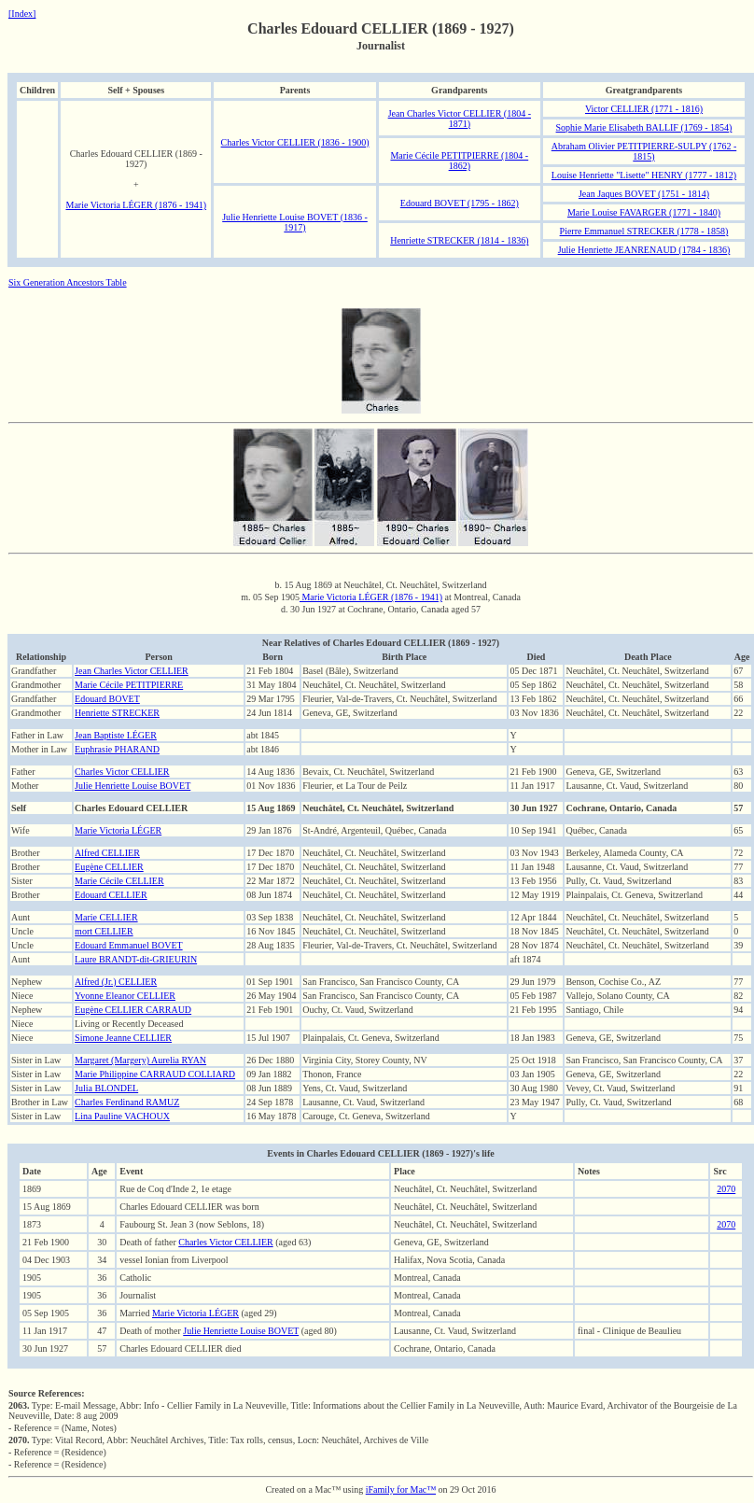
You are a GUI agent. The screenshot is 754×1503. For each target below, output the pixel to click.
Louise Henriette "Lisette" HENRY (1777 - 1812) (644, 175)
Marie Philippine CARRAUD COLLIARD (155, 1074)
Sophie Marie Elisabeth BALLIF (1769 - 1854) (644, 127)
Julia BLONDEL (106, 1088)
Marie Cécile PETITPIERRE (129, 685)
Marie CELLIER (106, 917)
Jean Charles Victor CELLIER (131, 671)
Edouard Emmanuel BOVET (129, 945)
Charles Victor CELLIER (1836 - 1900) (295, 142)
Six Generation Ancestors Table (67, 282)
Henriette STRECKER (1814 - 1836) (459, 240)
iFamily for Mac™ (401, 1489)
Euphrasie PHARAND (117, 749)
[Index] (21, 13)
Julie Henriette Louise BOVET (132, 785)
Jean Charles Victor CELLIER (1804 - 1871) (459, 118)
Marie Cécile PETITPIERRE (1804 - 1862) (459, 160)
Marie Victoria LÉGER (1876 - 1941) (135, 205)
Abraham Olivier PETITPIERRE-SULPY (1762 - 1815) (644, 151)
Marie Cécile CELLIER (119, 881)
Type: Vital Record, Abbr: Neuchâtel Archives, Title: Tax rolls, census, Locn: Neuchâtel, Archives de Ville (218, 1440)
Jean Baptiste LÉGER (116, 735)
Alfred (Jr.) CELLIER (116, 981)
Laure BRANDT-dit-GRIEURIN (136, 959)
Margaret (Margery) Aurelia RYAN (140, 1060)
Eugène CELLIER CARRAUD (133, 1009)
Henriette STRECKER (117, 713)
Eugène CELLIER (109, 867)
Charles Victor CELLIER (122, 771)
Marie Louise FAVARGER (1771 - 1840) (643, 212)
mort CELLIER (104, 931)
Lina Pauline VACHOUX (122, 1116)
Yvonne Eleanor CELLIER (125, 995)
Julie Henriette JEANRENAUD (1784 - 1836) (644, 250)
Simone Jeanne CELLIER (123, 1037)
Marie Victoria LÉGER (118, 830)
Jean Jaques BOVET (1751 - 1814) (644, 194)
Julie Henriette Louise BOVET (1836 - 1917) (295, 222)
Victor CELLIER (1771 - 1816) (644, 109)
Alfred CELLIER (107, 853)
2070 (726, 1189)
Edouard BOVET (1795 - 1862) (459, 203)
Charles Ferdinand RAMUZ (127, 1102)
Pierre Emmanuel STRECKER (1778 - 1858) (644, 231)
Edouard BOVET (107, 699)
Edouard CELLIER (111, 895)
